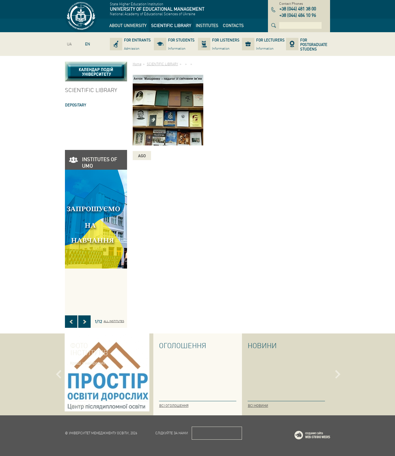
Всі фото (78, 405)
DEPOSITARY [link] (75, 104)
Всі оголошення (174, 405)
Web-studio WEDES (319, 436)
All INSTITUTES (114, 321)
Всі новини (258, 405)
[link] (128, 25)
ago (142, 155)
